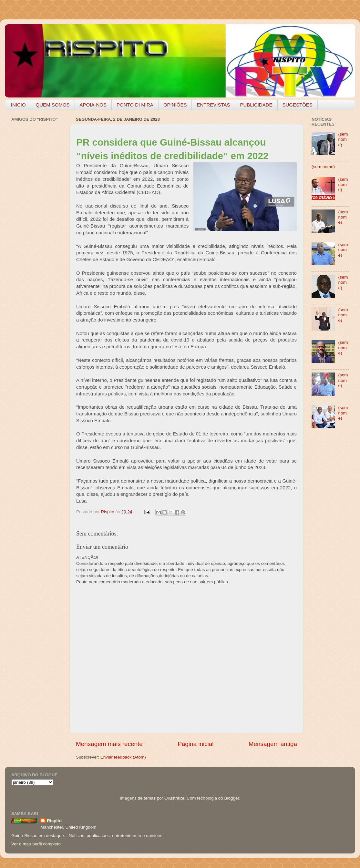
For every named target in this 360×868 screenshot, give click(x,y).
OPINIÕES (175, 104)
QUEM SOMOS (53, 104)
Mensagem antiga (273, 743)
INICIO (18, 104)
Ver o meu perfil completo (36, 844)
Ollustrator (174, 798)
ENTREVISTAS (213, 104)
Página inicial (195, 743)
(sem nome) (343, 139)
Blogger (231, 798)
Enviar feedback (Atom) (123, 757)
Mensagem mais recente (109, 743)
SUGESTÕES (298, 104)
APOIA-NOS (93, 104)
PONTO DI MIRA (135, 104)
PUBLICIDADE (256, 104)
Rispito (54, 820)
